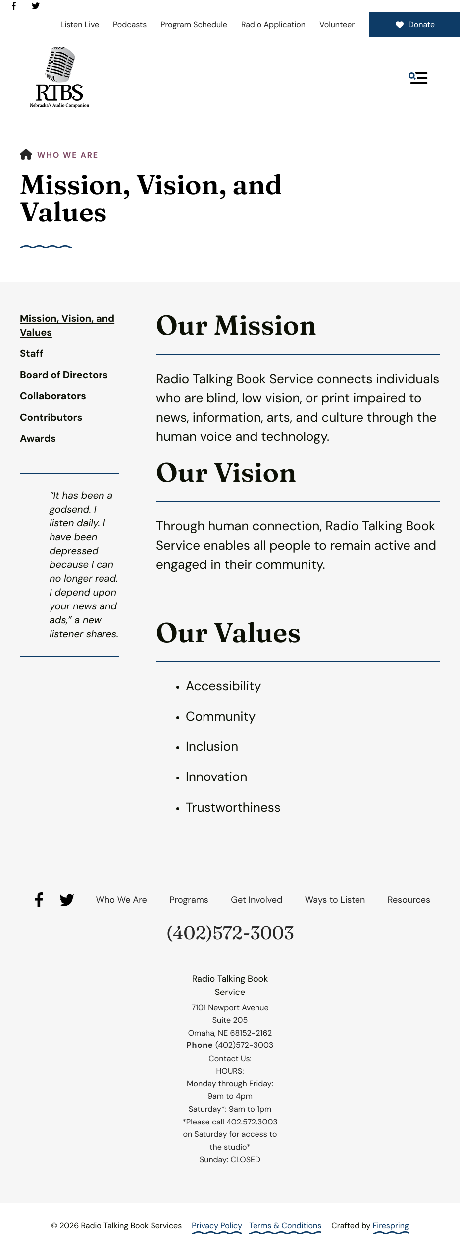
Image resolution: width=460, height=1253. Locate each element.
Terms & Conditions (285, 1225)
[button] (418, 78)
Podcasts (130, 24)
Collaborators (53, 396)
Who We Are (68, 155)
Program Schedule (193, 24)
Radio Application (273, 24)
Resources (409, 900)
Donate (415, 24)
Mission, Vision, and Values (67, 325)
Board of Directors (64, 375)
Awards (38, 438)
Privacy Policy (217, 1225)
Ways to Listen (335, 900)
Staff (31, 353)
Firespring (391, 1225)
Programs (188, 900)
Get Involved (256, 900)
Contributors (51, 417)
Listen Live (79, 24)
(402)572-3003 (230, 933)
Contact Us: (229, 1058)
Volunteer (337, 24)
